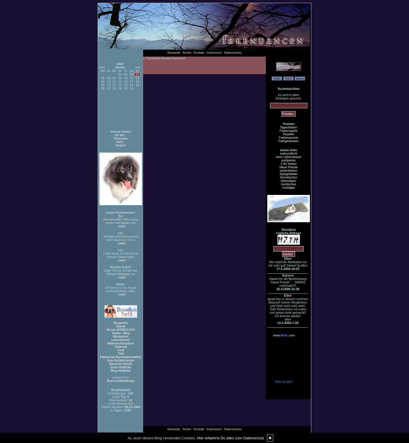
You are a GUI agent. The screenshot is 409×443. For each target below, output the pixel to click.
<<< (102, 67)
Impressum (214, 52)
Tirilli (121, 353)
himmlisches (288, 177)
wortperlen (288, 160)
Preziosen (121, 138)
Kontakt (199, 52)
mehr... (121, 141)
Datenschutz (232, 52)
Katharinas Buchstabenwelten (120, 357)
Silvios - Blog (121, 333)
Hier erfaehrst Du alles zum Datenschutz (230, 438)
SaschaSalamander (120, 360)
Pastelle (288, 134)
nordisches (288, 184)
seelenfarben (288, 170)
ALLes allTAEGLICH (121, 329)
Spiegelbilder (288, 174)
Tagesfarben (288, 127)
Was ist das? (284, 381)
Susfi (120, 350)
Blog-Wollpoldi (121, 370)
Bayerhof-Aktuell (120, 363)
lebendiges (288, 180)
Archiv (187, 52)
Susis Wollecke (120, 367)
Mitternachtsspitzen (120, 343)
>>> (138, 67)
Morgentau (120, 323)
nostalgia (288, 187)
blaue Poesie (288, 167)
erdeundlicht (288, 153)
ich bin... (121, 135)
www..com (284, 335)
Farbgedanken (289, 141)
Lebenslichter (120, 340)
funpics (121, 145)
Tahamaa (120, 346)
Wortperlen (120, 336)
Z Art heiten (289, 163)
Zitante (121, 326)
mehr (122, 226)
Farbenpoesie (288, 137)
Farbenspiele (288, 130)
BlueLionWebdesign (121, 380)
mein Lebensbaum (289, 157)
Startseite (173, 52)
